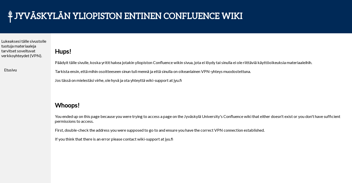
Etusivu (10, 69)
